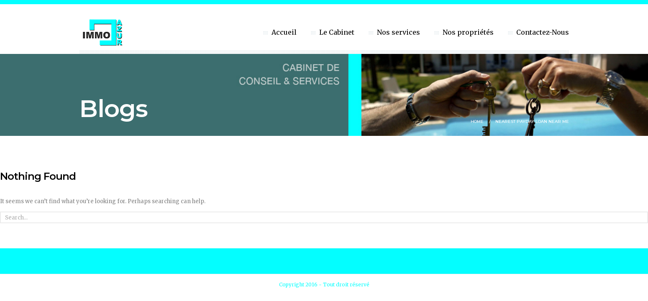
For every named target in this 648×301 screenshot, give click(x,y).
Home (477, 121)
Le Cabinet (336, 32)
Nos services (398, 32)
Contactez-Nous (542, 32)
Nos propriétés (468, 32)
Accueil (284, 32)
